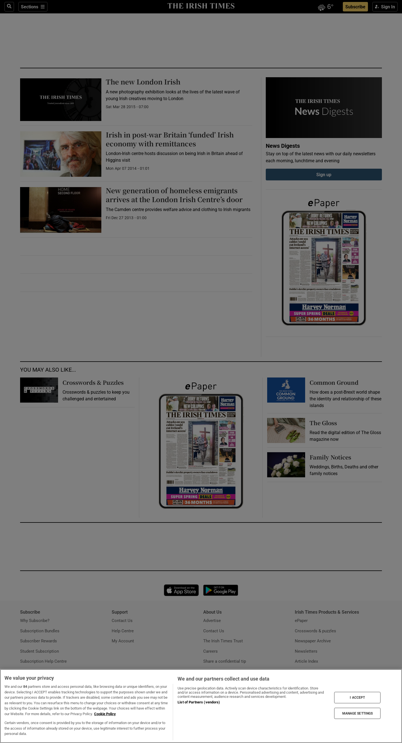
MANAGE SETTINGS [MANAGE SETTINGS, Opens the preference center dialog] (357, 713)
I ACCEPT (357, 698)
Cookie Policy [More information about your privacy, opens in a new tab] (105, 714)
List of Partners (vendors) (199, 702)
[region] (201, 706)
